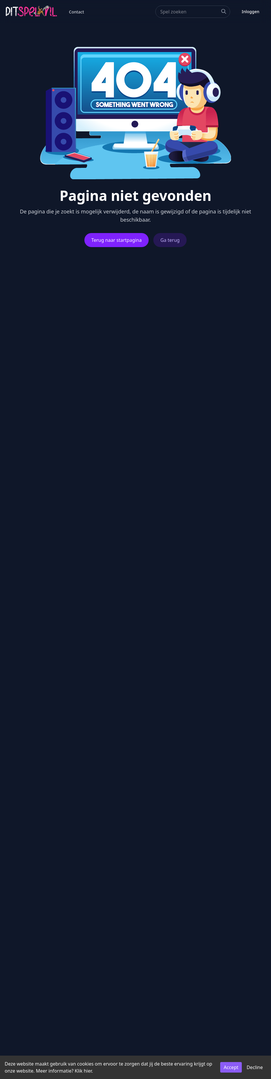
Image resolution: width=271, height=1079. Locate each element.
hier (88, 1071)
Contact (76, 12)
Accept (231, 1067)
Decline (254, 1067)
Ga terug (170, 240)
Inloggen (250, 11)
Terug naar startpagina (116, 240)
